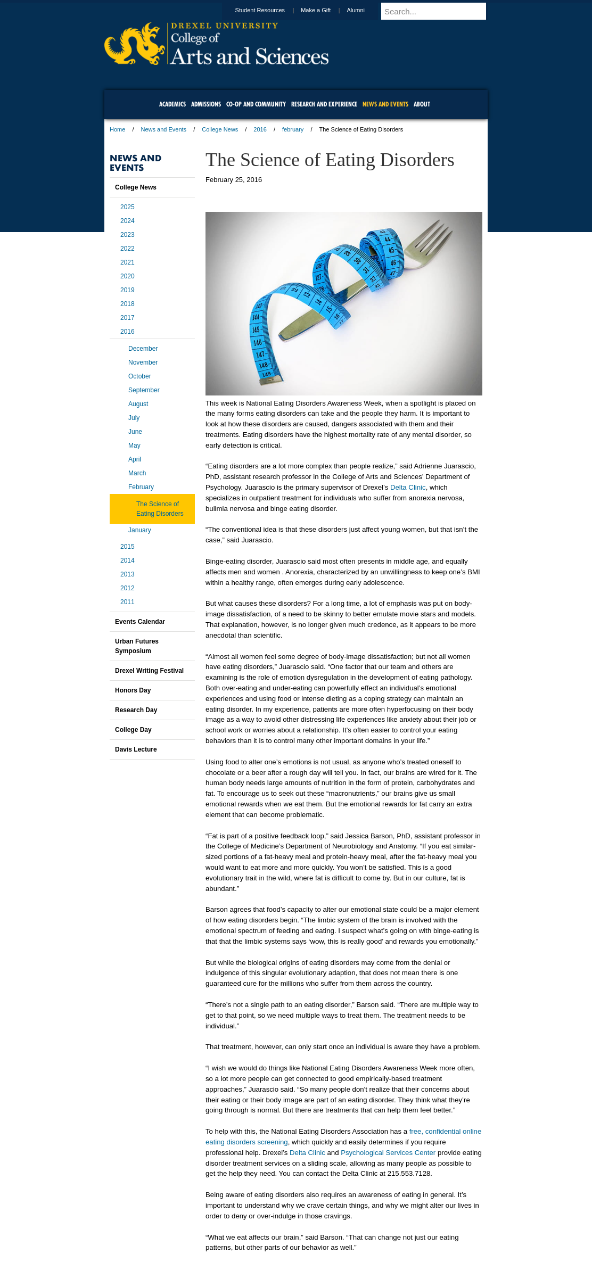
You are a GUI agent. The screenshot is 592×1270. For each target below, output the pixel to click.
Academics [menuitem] (172, 104)
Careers (254, 1233)
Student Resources (270, 10)
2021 (127, 262)
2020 (127, 276)
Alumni (366, 10)
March (137, 473)
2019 (127, 290)
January (139, 530)
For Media (223, 1233)
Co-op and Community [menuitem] (256, 104)
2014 (127, 560)
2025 (127, 207)
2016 (259, 129)
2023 (127, 234)
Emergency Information (287, 1243)
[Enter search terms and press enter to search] (439, 11)
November (143, 362)
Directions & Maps (372, 1233)
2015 (127, 546)
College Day (133, 729)
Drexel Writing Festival (149, 670)
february (292, 129)
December (143, 348)
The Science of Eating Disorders (160, 508)
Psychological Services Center (388, 1153)
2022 (127, 248)
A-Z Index (190, 1233)
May (134, 445)
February (141, 487)
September (144, 390)
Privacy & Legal (293, 1233)
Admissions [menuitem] (206, 104)
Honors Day (133, 690)
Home (117, 129)
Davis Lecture (136, 749)
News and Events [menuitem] (385, 104)
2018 (127, 304)
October (139, 376)
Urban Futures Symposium (137, 646)
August (138, 404)
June (135, 431)
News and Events (164, 129)
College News (220, 129)
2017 (127, 317)
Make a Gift (326, 10)
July (133, 418)
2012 (127, 588)
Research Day (136, 710)
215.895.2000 (388, 1261)
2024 (127, 221)
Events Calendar (140, 621)
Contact (330, 1233)
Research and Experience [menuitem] (324, 104)
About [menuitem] (422, 104)
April (134, 459)
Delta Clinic (408, 487)
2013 (127, 574)
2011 (127, 602)
